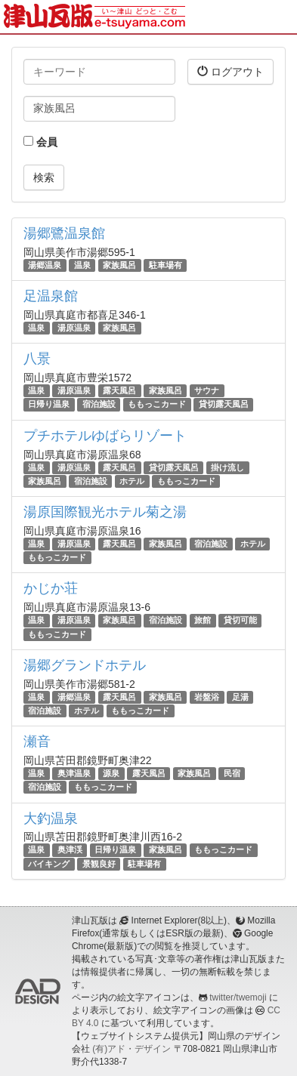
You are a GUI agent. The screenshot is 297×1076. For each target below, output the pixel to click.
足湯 (240, 696)
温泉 (82, 265)
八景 (37, 358)
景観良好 (99, 863)
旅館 (202, 619)
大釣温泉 (50, 818)
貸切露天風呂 (224, 404)
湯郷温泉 (44, 265)
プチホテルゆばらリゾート (105, 435)
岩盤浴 (206, 696)
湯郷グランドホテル (84, 665)
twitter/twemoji (237, 997)
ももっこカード (157, 404)
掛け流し (227, 467)
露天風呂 (119, 390)
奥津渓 (69, 849)
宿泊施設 (99, 404)
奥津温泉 (74, 773)
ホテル (131, 481)
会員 (40, 142)
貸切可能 (240, 619)
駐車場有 (165, 265)
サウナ (206, 390)
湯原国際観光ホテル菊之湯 (105, 512)
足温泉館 (50, 296)
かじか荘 (50, 588)
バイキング (49, 863)
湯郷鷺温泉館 (64, 233)
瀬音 (37, 741)
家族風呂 (119, 265)
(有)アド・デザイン (131, 1049)
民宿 (232, 773)
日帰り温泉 (49, 404)
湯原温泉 (74, 327)
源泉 (111, 773)
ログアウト (230, 71)
